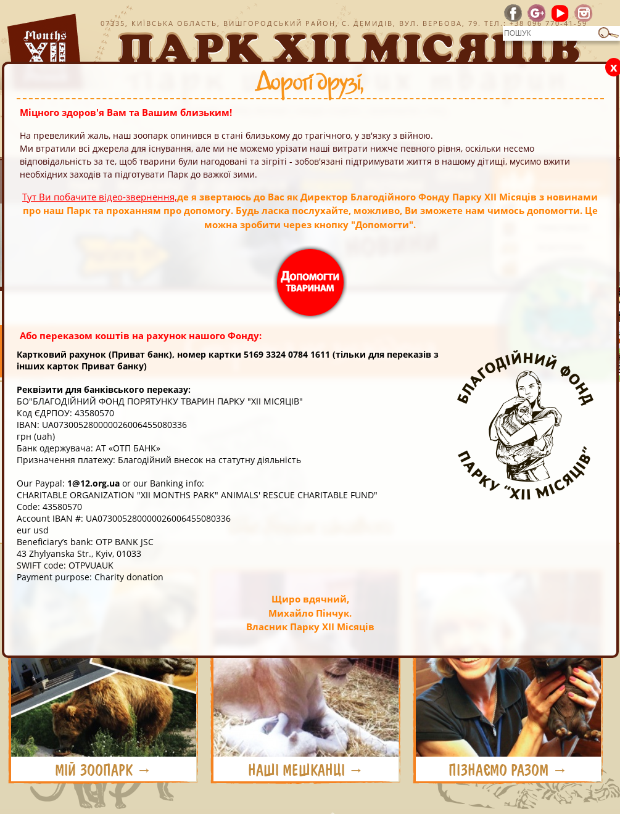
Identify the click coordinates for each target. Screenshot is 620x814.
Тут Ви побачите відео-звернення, (99, 197)
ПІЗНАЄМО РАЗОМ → (508, 770)
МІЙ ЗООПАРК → (103, 770)
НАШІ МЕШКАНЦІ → (306, 770)
